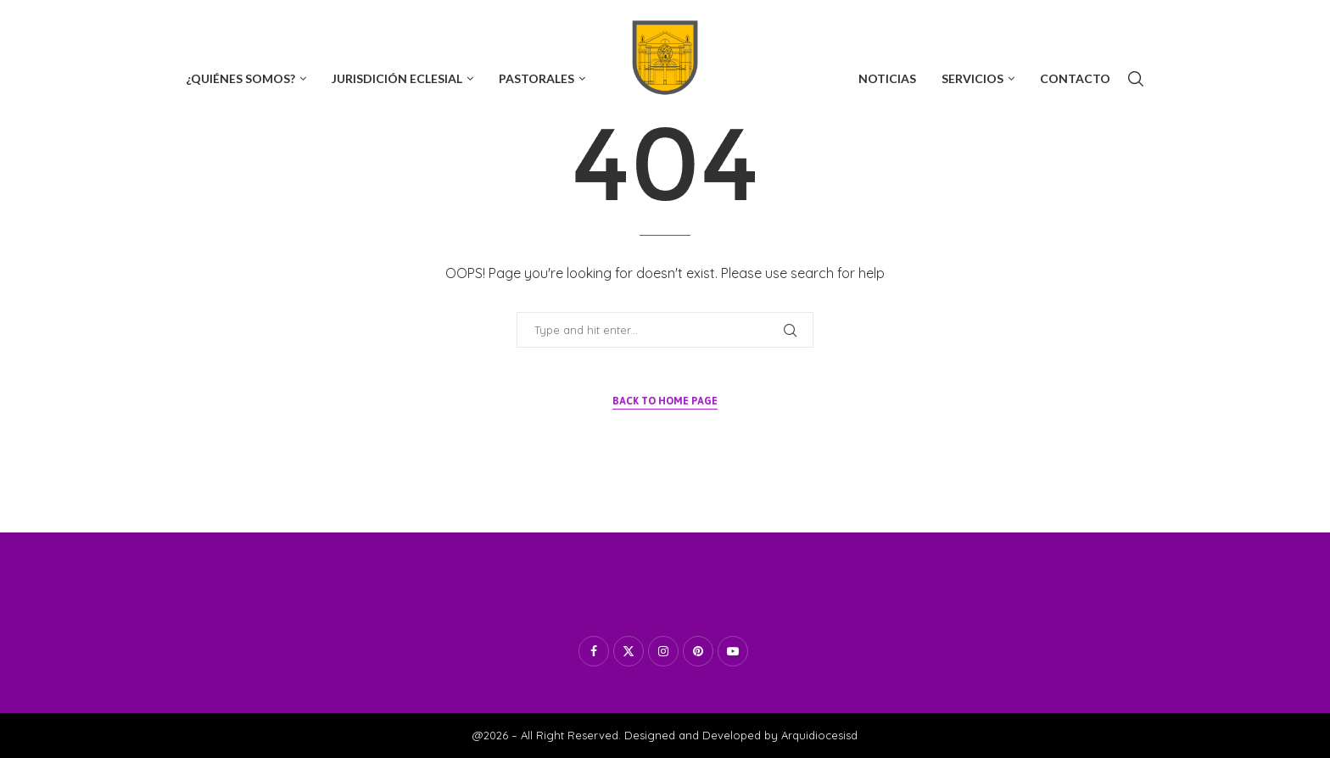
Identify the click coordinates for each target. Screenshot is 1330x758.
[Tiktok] (337, 24)
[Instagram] (248, 24)
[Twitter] (218, 24)
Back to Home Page (665, 401)
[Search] (1135, 78)
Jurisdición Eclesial (397, 78)
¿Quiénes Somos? (240, 78)
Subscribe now (1100, 24)
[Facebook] (190, 24)
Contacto (1075, 78)
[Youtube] (277, 24)
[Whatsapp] (307, 24)
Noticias (887, 78)
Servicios (972, 78)
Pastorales (536, 78)
